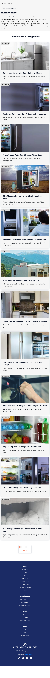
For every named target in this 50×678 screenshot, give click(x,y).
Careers (25, 575)
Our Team (25, 572)
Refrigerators (5, 43)
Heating (25, 614)
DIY (25, 630)
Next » (25, 550)
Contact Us (25, 578)
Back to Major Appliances (9, 8)
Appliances (16, 16)
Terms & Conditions (25, 587)
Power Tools (25, 635)
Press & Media (25, 581)
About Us (25, 569)
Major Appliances (24, 16)
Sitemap (25, 590)
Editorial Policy (25, 584)
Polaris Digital (28, 654)
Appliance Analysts (6, 16)
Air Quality (25, 617)
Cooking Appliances (25, 605)
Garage (25, 632)
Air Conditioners (25, 620)
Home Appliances (25, 602)
